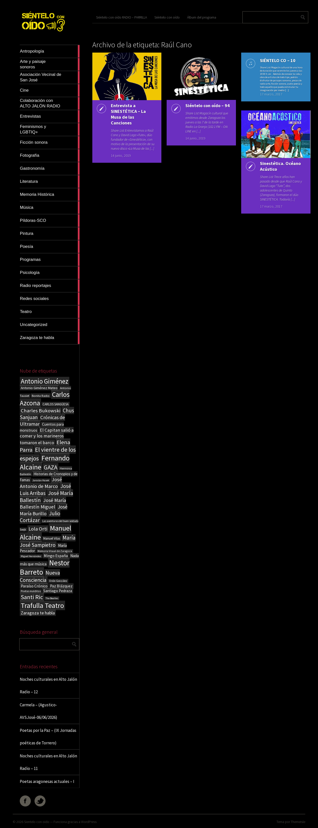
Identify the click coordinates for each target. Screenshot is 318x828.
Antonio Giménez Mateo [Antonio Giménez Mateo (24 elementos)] (39, 387)
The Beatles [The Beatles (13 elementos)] (52, 598)
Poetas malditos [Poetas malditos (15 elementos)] (31, 591)
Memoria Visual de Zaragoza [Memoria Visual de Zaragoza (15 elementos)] (55, 551)
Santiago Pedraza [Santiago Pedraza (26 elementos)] (57, 590)
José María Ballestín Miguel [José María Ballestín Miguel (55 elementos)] (43, 503)
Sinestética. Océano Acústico (279, 166)
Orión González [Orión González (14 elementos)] (58, 581)
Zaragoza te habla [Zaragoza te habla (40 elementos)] (38, 613)
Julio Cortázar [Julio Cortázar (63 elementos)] (40, 517)
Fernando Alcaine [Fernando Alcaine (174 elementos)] (45, 462)
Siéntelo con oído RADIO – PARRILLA (121, 17)
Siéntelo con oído (167, 17)
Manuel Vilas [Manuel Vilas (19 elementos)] (51, 538)
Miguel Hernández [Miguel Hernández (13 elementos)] (31, 556)
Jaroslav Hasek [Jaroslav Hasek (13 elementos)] (41, 480)
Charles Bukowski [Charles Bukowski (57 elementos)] (40, 410)
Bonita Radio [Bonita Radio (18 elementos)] (41, 396)
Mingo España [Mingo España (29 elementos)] (56, 555)
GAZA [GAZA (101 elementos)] (50, 467)
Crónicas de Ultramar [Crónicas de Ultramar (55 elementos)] (42, 420)
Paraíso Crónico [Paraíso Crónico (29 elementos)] (34, 585)
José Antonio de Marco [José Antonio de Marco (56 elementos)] (41, 482)
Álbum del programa (201, 17)
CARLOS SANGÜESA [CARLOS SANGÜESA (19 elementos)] (56, 404)
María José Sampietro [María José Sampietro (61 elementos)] (48, 541)
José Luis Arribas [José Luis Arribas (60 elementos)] (45, 489)
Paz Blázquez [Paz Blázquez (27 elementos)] (61, 586)
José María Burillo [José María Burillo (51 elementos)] (43, 510)
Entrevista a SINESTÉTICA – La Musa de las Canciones (127, 114)
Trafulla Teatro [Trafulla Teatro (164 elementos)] (42, 605)
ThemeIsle (298, 821)
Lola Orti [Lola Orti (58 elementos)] (38, 529)
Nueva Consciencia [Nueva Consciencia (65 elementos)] (40, 576)
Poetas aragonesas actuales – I (47, 781)
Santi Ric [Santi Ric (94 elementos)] (32, 597)
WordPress (89, 821)
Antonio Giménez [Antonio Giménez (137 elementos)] (44, 381)
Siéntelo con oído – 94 (203, 108)
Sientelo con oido (36, 821)
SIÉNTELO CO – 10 (276, 60)
